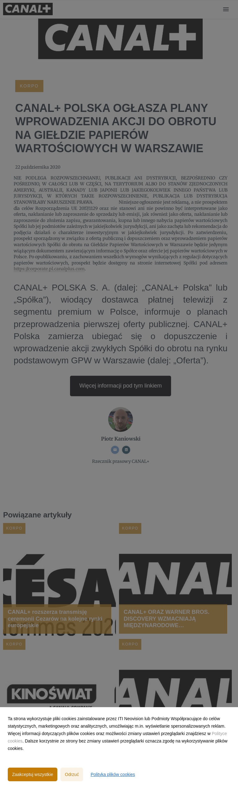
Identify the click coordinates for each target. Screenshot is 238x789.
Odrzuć (72, 774)
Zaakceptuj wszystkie (32, 774)
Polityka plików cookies (112, 774)
